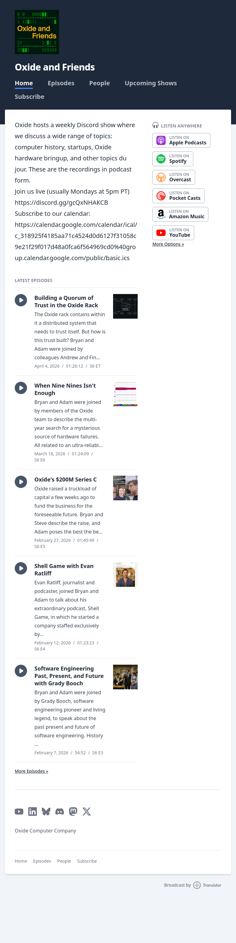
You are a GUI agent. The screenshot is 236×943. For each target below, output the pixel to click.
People (99, 83)
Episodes (61, 83)
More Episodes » (31, 771)
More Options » (168, 244)
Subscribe (30, 97)
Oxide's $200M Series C (65, 479)
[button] (21, 300)
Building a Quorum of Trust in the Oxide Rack (66, 301)
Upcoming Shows (151, 83)
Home (24, 83)
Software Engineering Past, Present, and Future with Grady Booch (69, 676)
